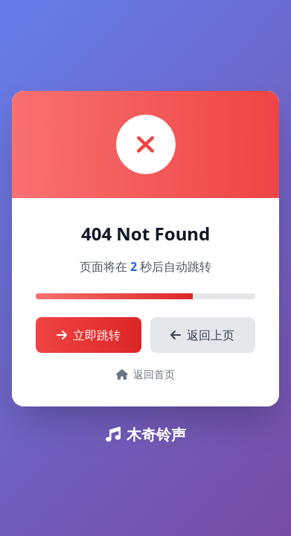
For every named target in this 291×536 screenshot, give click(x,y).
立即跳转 (89, 335)
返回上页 (202, 335)
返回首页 (146, 374)
